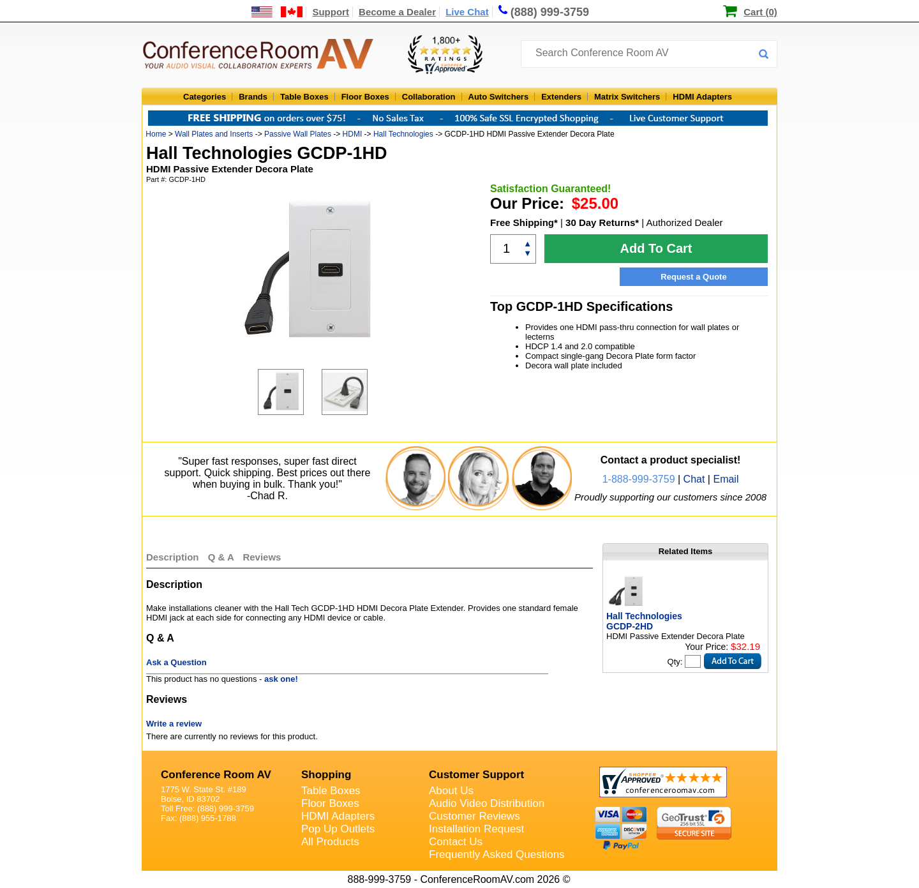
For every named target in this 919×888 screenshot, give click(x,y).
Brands (253, 97)
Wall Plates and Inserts (214, 134)
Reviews (262, 557)
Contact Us (455, 842)
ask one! (281, 679)
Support (330, 11)
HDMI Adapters (702, 97)
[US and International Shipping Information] (277, 11)
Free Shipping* (524, 222)
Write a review (174, 723)
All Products (330, 842)
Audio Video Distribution (486, 803)
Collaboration (429, 97)
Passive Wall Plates (297, 134)
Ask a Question (176, 662)
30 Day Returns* (602, 222)
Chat (694, 479)
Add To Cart (656, 248)
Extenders (561, 97)
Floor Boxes (365, 97)
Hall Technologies (403, 134)
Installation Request (476, 829)
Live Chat (467, 11)
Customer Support (476, 775)
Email (725, 479)
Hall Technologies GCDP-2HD (644, 621)
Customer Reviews (474, 816)
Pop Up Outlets (338, 829)
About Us (451, 791)
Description (172, 557)
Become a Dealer (397, 11)
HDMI (352, 134)
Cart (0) (760, 11)
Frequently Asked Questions (497, 854)
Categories (204, 97)
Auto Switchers (498, 97)
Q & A (222, 557)
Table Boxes (304, 97)
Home (156, 134)
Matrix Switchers (627, 97)
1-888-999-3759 (638, 479)
